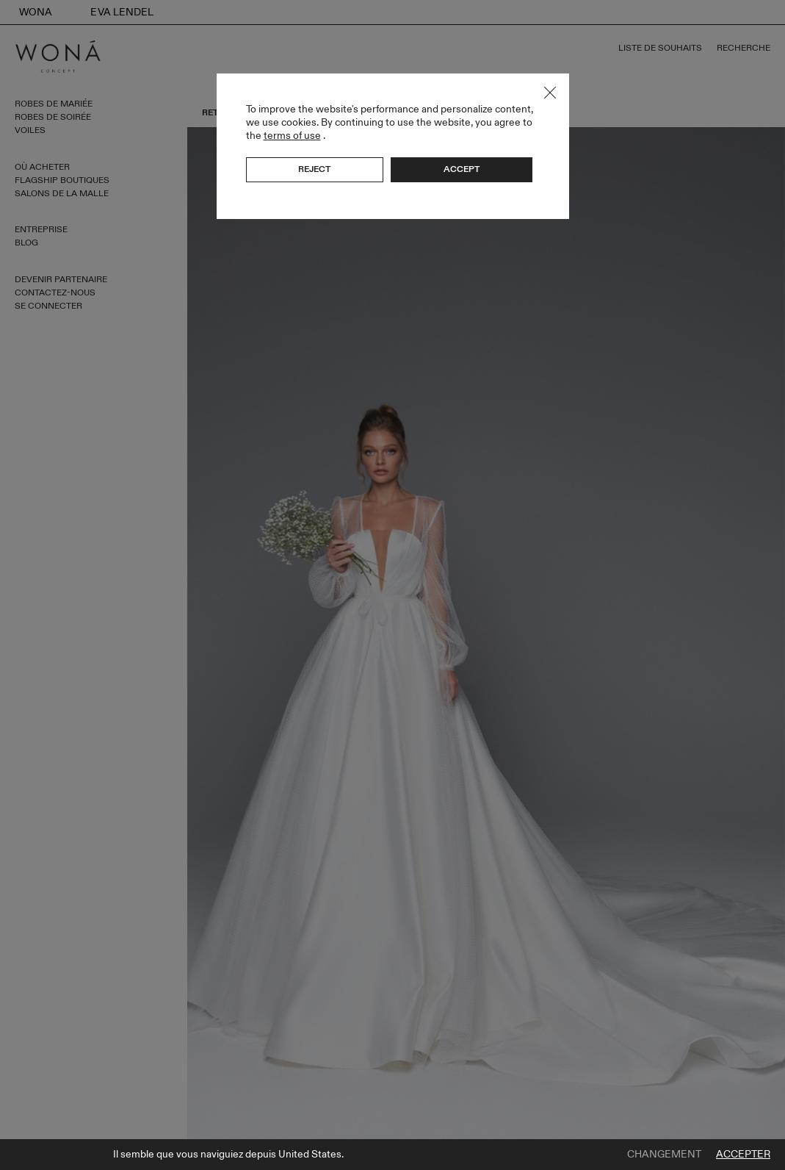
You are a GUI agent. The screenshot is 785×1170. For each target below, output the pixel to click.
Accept (462, 169)
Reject (314, 169)
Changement (664, 1154)
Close (550, 92)
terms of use (292, 136)
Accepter (743, 1154)
